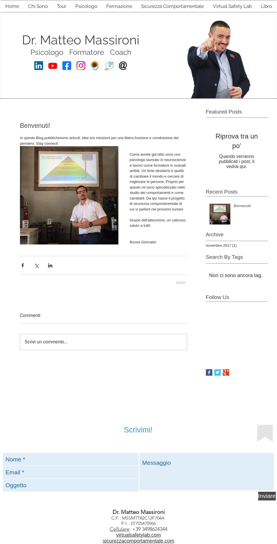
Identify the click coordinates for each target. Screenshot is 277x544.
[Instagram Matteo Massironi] (81, 66)
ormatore (88, 52)
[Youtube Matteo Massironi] (53, 66)
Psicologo (46, 52)
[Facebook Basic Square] (209, 372)
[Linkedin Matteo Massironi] (39, 66)
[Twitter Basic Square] (217, 372)
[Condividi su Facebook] (22, 265)
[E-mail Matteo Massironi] (123, 66)
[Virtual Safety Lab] (109, 66)
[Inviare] (267, 496)
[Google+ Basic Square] (226, 372)
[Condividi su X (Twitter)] (36, 265)
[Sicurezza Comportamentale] (95, 66)
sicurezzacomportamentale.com (138, 541)
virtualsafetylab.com (138, 535)
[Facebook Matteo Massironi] (67, 66)
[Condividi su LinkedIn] (50, 265)
